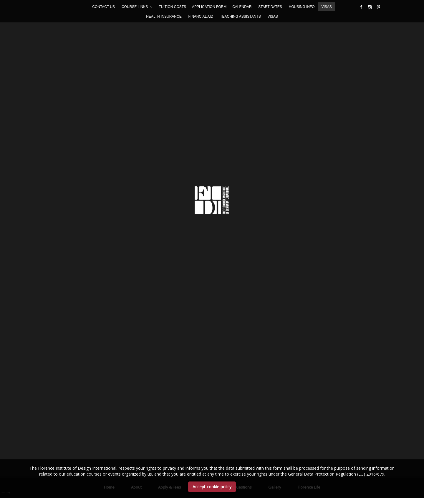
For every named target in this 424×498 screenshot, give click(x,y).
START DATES (270, 7)
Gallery (274, 201)
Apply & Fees (169, 201)
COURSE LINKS (137, 7)
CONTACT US (103, 7)
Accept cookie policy (212, 486)
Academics (207, 201)
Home (109, 201)
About (136, 201)
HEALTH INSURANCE (163, 16)
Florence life (309, 201)
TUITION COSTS (172, 7)
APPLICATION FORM (209, 7)
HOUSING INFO (302, 7)
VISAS (326, 7)
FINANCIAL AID (200, 16)
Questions (242, 201)
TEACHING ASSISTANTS (240, 16)
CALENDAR (241, 7)
